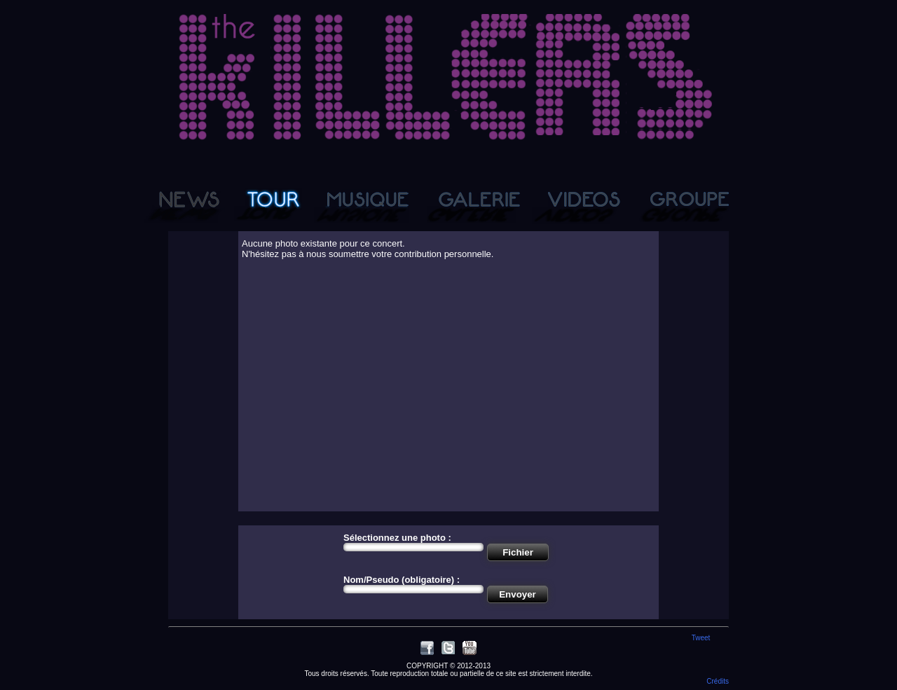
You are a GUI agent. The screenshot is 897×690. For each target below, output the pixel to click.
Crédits (717, 681)
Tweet (701, 638)
